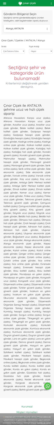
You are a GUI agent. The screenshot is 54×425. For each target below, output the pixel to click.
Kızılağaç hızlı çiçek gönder (26, 151)
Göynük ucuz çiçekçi (24, 213)
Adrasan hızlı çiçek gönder (21, 230)
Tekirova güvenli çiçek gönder (21, 202)
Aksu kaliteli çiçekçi (24, 270)
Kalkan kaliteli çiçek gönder (19, 148)
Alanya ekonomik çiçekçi (37, 240)
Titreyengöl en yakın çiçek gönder (31, 321)
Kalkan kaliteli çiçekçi (38, 145)
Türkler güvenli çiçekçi (30, 287)
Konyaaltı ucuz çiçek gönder (34, 281)
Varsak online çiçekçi (23, 175)
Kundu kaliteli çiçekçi (15, 365)
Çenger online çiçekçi (30, 253)
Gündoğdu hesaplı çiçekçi (17, 138)
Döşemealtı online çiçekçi (17, 284)
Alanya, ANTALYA (27, 29)
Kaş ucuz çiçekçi (29, 179)
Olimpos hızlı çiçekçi (29, 219)
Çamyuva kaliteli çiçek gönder (34, 206)
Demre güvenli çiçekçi (30, 342)
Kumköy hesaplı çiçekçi (17, 311)
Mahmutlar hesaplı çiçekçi (20, 158)
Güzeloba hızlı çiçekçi (38, 372)
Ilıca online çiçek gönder (25, 264)
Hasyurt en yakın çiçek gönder (31, 348)
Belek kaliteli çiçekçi (31, 128)
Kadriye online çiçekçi (29, 141)
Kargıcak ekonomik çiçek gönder (23, 386)
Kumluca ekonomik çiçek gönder (31, 331)
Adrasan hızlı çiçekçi (39, 226)
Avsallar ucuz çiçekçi (24, 124)
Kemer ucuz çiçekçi (30, 192)
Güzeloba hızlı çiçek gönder (22, 376)
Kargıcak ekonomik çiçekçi (32, 382)
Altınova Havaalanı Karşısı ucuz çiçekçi (27, 117)
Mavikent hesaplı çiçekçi (36, 355)
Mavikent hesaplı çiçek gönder (21, 359)
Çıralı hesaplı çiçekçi (33, 223)
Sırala (3, 46)
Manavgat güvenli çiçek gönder (27, 165)
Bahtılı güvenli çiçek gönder (33, 389)
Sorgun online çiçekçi (30, 314)
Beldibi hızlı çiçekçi (28, 216)
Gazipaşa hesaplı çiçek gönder (31, 134)
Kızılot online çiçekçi (24, 250)
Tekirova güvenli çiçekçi (37, 199)
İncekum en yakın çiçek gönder (31, 294)
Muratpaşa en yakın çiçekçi (34, 274)
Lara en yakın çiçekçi (23, 338)
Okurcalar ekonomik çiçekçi (20, 297)
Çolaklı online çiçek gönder (20, 260)
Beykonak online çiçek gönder (34, 362)
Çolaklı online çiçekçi (38, 257)
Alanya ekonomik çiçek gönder (22, 243)
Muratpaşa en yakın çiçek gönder (21, 277)
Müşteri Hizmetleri (27, 412)
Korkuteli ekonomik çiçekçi (20, 325)
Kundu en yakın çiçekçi (25, 369)
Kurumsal (27, 406)
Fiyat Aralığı (34, 46)
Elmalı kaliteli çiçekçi (24, 189)
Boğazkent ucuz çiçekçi (25, 236)
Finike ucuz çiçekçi (33, 196)
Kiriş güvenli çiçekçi (15, 209)
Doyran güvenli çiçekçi (15, 335)
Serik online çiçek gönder (31, 168)
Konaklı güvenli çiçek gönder (35, 155)
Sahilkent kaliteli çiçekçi (17, 352)
